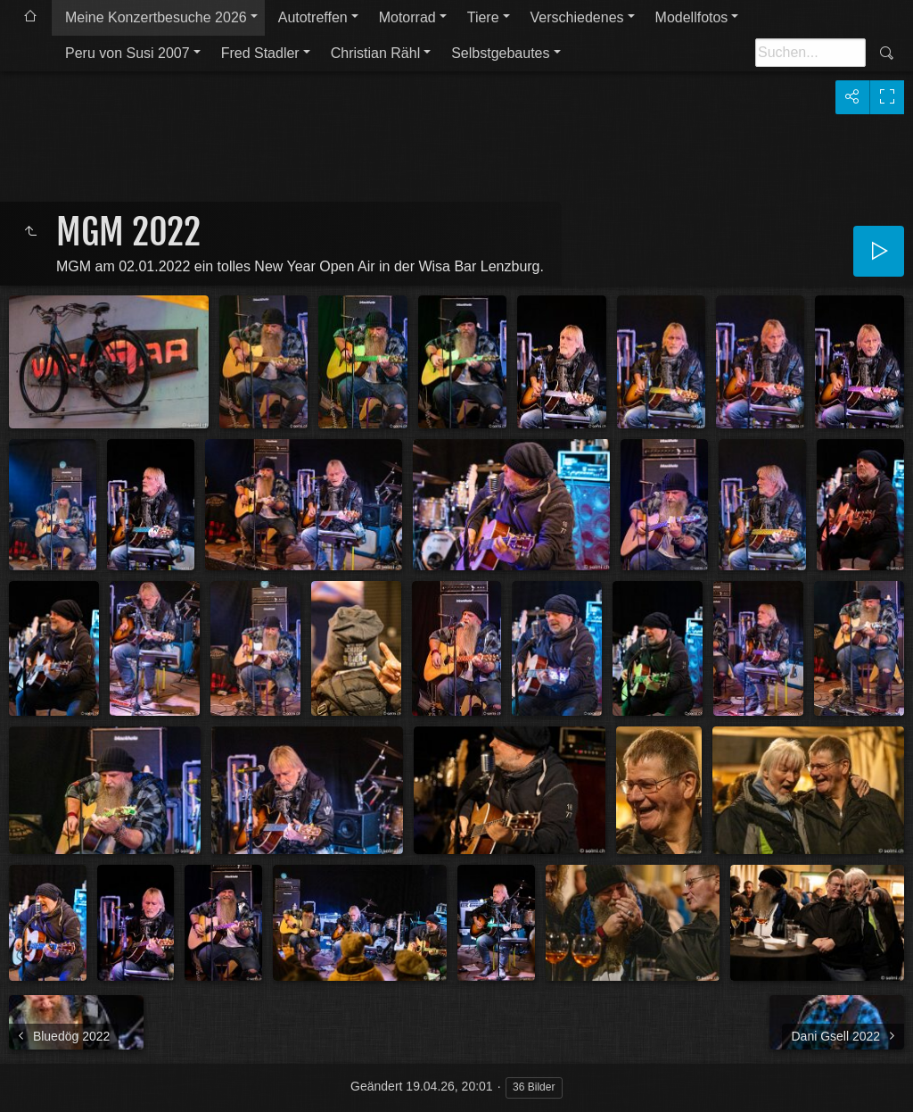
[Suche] (810, 52)
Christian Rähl (375, 53)
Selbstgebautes (500, 53)
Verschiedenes (577, 17)
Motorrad (407, 17)
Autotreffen (313, 17)
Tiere (483, 17)
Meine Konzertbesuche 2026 (156, 17)
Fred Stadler (260, 53)
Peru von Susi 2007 (127, 53)
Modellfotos (691, 17)
